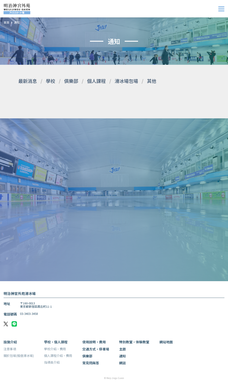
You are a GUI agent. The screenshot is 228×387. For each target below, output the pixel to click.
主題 (122, 349)
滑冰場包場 (126, 81)
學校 (50, 81)
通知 (17, 22)
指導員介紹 (52, 362)
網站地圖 (166, 342)
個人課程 (96, 81)
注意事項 (10, 349)
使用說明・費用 (94, 342)
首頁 (6, 22)
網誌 (122, 362)
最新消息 (27, 81)
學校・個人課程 (55, 342)
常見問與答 (90, 362)
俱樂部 (71, 81)
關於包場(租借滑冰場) (19, 355)
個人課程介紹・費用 (58, 355)
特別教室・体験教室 (134, 342)
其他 (151, 81)
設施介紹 (10, 342)
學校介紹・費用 (55, 349)
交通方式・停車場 (95, 349)
